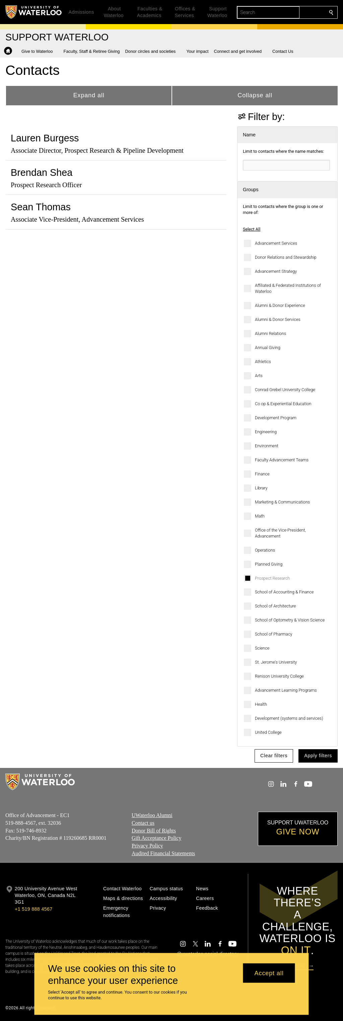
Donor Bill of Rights (154, 830)
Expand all (89, 95)
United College (268, 732)
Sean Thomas (41, 207)
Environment (266, 445)
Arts (259, 375)
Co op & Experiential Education (283, 403)
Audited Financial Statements (163, 853)
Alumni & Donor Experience (280, 305)
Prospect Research (272, 578)
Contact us (143, 823)
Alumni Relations (270, 333)
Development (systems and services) (289, 718)
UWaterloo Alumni (152, 815)
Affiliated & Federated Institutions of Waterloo (288, 288)
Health (261, 704)
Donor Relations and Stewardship (286, 257)
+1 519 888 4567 (33, 909)
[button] (40, 51)
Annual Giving (267, 347)
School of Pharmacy (273, 634)
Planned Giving (268, 564)
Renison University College (279, 676)
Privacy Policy (147, 845)
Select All (251, 229)
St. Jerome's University (276, 662)
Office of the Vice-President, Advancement (280, 533)
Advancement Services (276, 243)
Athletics (263, 361)
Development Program (275, 417)
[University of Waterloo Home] (33, 12)
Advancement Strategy (276, 271)
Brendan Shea (41, 172)
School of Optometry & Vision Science (290, 619)
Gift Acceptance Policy (156, 838)
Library (261, 487)
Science (262, 648)
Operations (265, 550)
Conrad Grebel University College (285, 389)
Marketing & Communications (282, 501)
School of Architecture (275, 605)
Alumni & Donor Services (277, 319)
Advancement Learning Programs (286, 690)
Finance (262, 473)
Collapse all (254, 95)
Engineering (266, 431)
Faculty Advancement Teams (281, 459)
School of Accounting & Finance (284, 591)
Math (260, 516)
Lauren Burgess (45, 138)
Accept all (269, 973)
